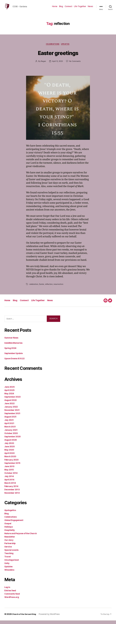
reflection (49, 288)
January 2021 (10, 433)
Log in (7, 591)
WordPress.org (11, 601)
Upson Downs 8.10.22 (14, 362)
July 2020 (9, 447)
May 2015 (9, 473)
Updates (66, 48)
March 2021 (10, 430)
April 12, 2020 (57, 65)
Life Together (80, 8)
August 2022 (10, 404)
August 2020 (10, 443)
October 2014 (10, 476)
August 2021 (10, 420)
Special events (11, 553)
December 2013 (12, 493)
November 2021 (12, 414)
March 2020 (10, 460)
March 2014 (10, 486)
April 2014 (9, 483)
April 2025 (9, 394)
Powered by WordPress (50, 618)
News (90, 8)
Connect (68, 8)
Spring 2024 (10, 352)
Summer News (11, 341)
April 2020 (9, 457)
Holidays (8, 530)
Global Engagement (13, 524)
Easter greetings (58, 56)
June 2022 (9, 407)
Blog (61, 8)
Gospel (7, 527)
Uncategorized (11, 563)
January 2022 (11, 410)
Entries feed (10, 594)
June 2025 (9, 390)
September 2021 (12, 417)
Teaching (8, 557)
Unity (6, 567)
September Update (13, 357)
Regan (42, 65)
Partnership (10, 547)
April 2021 (9, 427)
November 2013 (12, 496)
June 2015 (9, 470)
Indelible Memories (13, 346)
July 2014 (9, 480)
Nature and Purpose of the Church (20, 537)
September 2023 (12, 400)
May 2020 (9, 453)
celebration (33, 288)
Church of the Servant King (25, 618)
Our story (8, 544)
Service (8, 550)
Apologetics (10, 514)
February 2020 (11, 463)
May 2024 (9, 397)
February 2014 (11, 490)
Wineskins (9, 573)
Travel (7, 560)
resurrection (59, 288)
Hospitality (9, 534)
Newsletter (9, 540)
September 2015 (12, 467)
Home (54, 8)
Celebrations (53, 48)
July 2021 (9, 423)
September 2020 (12, 440)
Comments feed (12, 597)
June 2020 (9, 450)
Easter (41, 288)
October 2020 (11, 437)
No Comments (75, 65)
